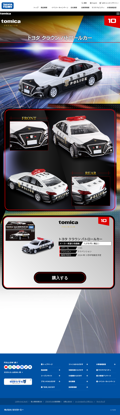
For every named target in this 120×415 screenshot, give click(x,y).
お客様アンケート (104, 376)
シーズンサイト (46, 376)
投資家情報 (73, 387)
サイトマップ (100, 401)
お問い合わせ (68, 401)
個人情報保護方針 (36, 401)
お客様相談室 (101, 364)
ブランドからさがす (48, 381)
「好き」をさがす (49, 387)
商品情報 (44, 370)
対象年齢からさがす (76, 370)
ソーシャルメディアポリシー (84, 401)
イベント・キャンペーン (106, 381)
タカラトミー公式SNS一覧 (12, 372)
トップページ (48, 364)
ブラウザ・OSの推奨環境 (52, 401)
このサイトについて (21, 401)
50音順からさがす (75, 376)
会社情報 (72, 381)
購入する (60, 277)
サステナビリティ (104, 370)
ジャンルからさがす (76, 364)
